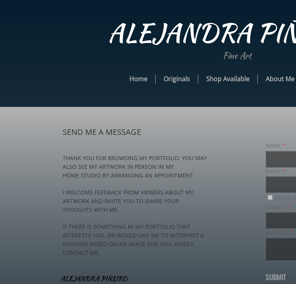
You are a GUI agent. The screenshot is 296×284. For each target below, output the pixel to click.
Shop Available (227, 79)
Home (138, 79)
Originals (177, 79)
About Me (280, 79)
